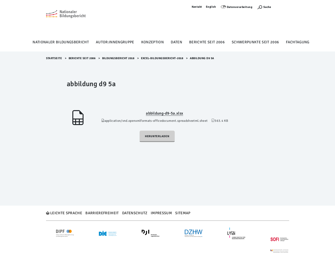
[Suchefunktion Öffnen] (264, 7)
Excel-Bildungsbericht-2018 (162, 58)
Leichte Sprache (66, 213)
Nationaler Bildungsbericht (61, 42)
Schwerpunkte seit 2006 (255, 42)
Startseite (54, 58)
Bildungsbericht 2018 (118, 58)
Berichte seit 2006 (207, 42)
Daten (176, 42)
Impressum (161, 213)
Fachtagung (297, 42)
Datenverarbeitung (239, 7)
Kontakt (197, 7)
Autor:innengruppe (115, 42)
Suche (267, 7)
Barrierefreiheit (102, 213)
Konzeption (152, 42)
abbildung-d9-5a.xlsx (164, 113)
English (211, 7)
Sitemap (182, 213)
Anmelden (282, 7)
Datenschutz (134, 213)
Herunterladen (157, 136)
